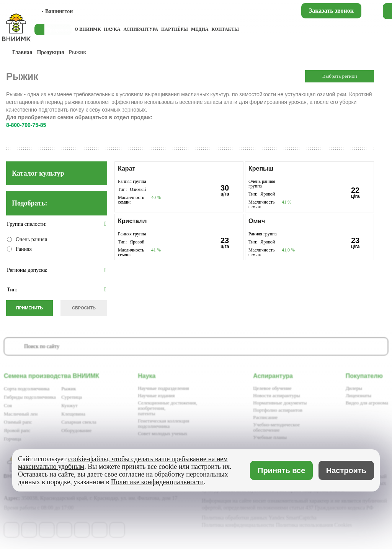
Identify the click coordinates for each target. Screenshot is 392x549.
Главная (22, 52)
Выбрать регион (339, 76)
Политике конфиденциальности (157, 482)
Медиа (200, 29)
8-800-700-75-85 (26, 125)
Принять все (281, 470)
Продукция (50, 52)
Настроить (346, 470)
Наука (112, 29)
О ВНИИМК (88, 29)
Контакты (225, 29)
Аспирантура (140, 29)
